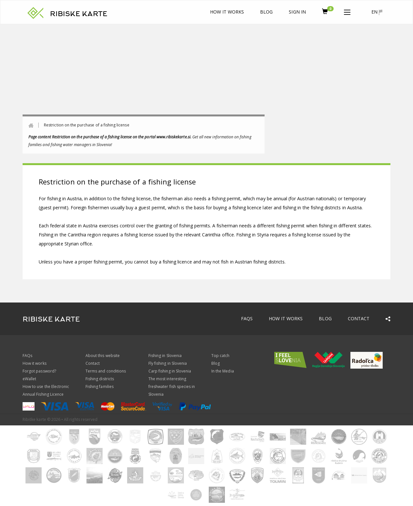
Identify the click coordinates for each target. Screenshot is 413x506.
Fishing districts (100, 379)
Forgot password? (39, 371)
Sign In (297, 12)
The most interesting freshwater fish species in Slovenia (171, 386)
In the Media (222, 371)
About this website (103, 355)
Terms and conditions (106, 371)
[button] (347, 11)
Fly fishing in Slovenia (167, 363)
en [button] (376, 12)
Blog (266, 12)
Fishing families (100, 386)
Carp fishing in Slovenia (169, 371)
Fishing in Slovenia (165, 355)
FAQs (247, 318)
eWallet (29, 379)
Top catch (220, 355)
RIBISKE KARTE (78, 14)
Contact (358, 318)
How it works (227, 12)
